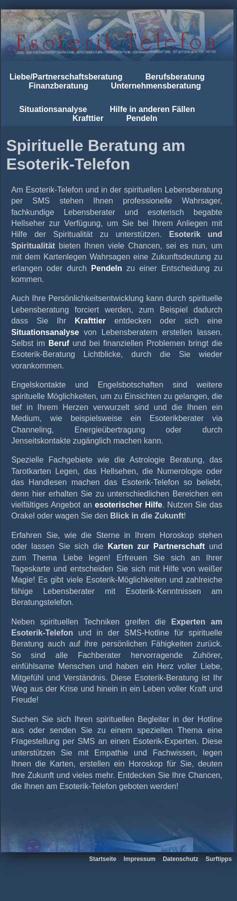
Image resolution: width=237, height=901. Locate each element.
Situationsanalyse (53, 109)
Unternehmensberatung (156, 86)
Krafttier (87, 118)
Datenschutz (180, 859)
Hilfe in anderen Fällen (152, 109)
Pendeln (141, 118)
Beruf (58, 343)
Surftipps (219, 859)
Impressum (140, 859)
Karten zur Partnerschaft (156, 546)
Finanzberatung (58, 86)
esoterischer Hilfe (128, 504)
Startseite (103, 859)
